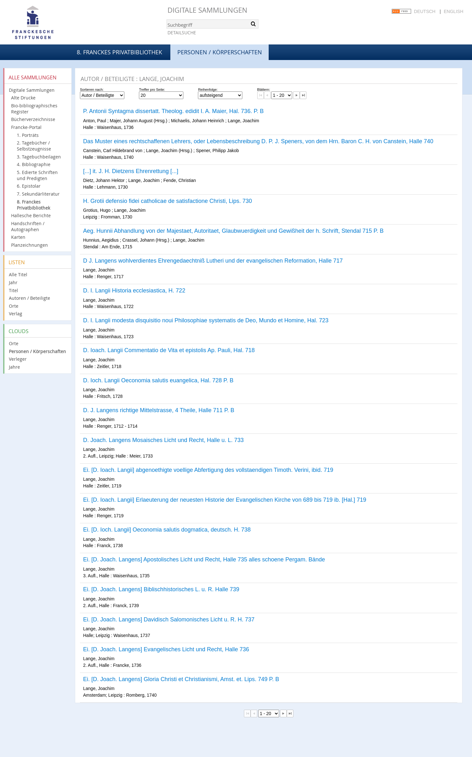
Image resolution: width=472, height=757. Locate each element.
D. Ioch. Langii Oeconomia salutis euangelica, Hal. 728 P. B (158, 380)
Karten (18, 237)
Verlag (15, 314)
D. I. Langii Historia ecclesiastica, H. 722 (134, 290)
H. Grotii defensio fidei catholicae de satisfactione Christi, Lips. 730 (167, 201)
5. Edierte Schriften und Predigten (37, 175)
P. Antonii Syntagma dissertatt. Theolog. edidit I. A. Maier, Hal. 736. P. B (173, 111)
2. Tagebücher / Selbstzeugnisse (34, 146)
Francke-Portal (26, 127)
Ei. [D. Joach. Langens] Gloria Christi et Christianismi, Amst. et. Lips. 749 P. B (181, 679)
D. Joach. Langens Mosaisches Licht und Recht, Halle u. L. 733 (163, 440)
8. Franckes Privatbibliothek (119, 52)
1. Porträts (28, 135)
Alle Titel (18, 274)
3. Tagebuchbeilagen (39, 157)
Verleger (18, 359)
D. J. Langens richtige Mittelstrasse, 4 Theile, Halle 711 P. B (158, 410)
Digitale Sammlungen (207, 10)
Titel (13, 290)
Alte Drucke (23, 98)
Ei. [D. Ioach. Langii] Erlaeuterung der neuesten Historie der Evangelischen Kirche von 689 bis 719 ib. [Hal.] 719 (224, 500)
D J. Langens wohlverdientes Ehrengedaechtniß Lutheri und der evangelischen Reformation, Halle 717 (213, 261)
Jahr (13, 282)
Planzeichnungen (29, 245)
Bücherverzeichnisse (33, 119)
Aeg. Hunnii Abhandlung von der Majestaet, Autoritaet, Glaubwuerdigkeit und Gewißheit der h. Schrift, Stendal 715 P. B (233, 231)
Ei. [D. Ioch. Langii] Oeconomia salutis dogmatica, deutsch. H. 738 (167, 529)
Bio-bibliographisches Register (34, 109)
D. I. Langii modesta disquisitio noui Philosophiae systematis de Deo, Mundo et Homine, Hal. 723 (205, 320)
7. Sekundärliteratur (38, 194)
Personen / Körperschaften (37, 351)
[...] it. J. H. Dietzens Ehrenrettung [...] (130, 171)
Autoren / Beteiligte (29, 298)
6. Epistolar (29, 186)
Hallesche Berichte (31, 215)
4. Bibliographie (33, 164)
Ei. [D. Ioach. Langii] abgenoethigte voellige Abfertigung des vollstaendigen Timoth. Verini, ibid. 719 (208, 470)
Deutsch (425, 11)
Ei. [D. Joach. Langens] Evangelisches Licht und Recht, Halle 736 (166, 649)
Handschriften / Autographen (27, 226)
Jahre (14, 367)
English (453, 11)
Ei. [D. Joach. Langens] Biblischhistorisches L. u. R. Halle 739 (161, 589)
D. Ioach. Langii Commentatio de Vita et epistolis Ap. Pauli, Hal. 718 (169, 350)
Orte (13, 306)
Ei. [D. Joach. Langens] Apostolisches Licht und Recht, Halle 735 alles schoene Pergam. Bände (204, 559)
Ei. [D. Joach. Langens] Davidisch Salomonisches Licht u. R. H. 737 (168, 619)
